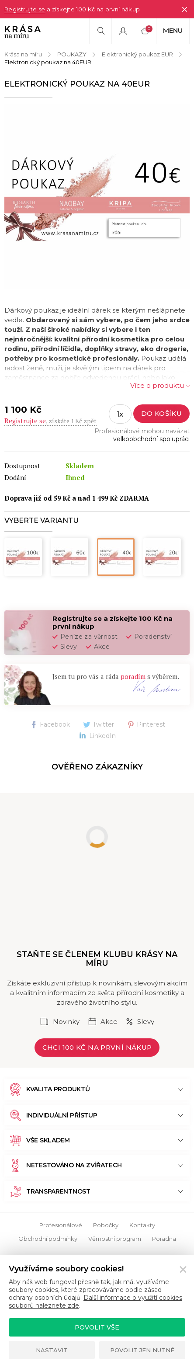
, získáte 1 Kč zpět (50, 421)
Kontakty (142, 1225)
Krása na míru (23, 54)
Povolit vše (97, 1327)
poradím (133, 676)
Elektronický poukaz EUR (137, 54)
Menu (173, 30)
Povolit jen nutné (142, 1350)
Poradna (164, 1238)
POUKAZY (72, 54)
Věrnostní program (114, 1238)
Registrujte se (24, 9)
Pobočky (105, 1225)
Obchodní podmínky (47, 1238)
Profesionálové (60, 1225)
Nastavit (52, 1350)
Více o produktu (157, 385)
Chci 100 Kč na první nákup (97, 1047)
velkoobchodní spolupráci (151, 439)
